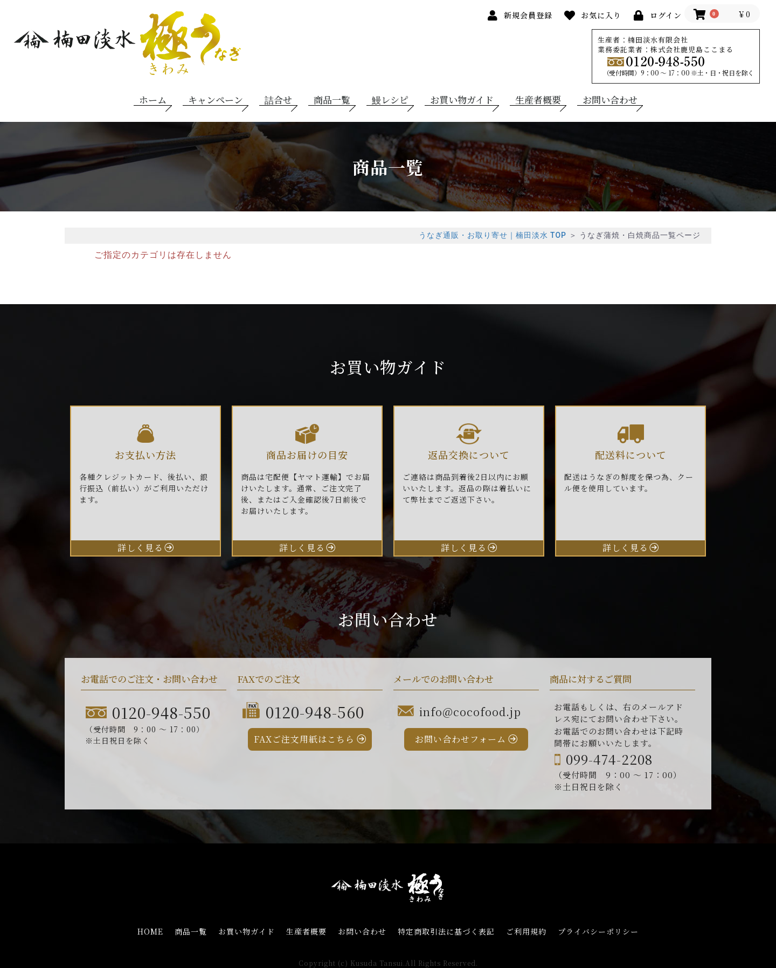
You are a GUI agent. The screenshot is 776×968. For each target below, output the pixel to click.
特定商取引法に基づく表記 (446, 931)
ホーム (153, 99)
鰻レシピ (390, 99)
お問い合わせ (610, 99)
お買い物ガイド (462, 99)
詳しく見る (140, 547)
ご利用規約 (526, 931)
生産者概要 (538, 99)
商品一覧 (332, 99)
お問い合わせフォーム (460, 739)
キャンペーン (215, 99)
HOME (150, 931)
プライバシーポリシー (598, 931)
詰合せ (278, 99)
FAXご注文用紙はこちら (304, 739)
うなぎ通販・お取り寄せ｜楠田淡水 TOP (492, 235)
